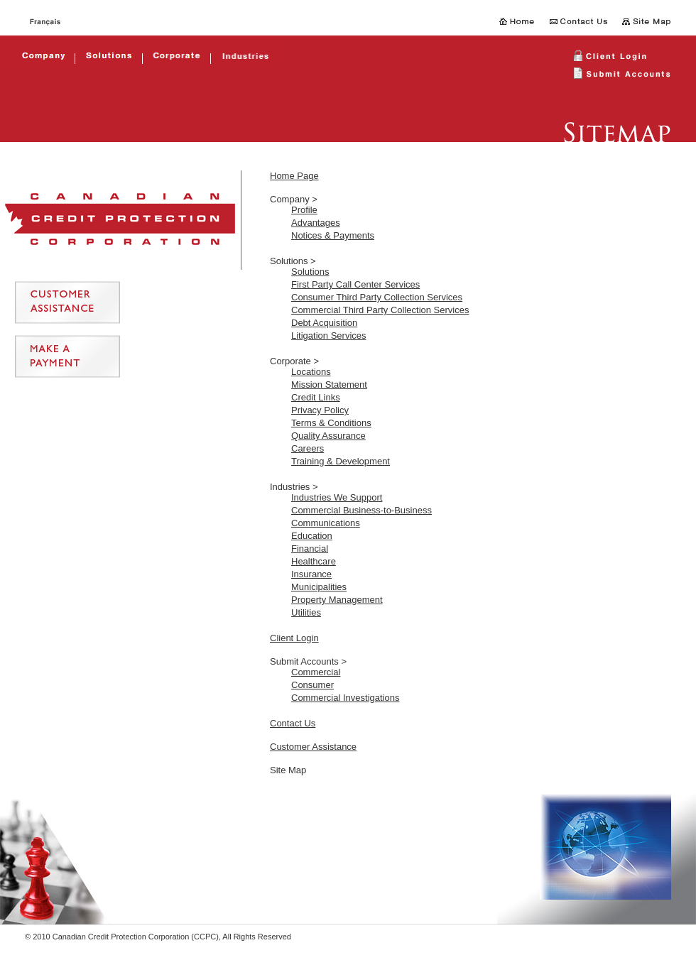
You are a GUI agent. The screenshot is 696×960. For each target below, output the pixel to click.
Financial (309, 548)
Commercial (315, 672)
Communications (325, 523)
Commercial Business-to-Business (361, 510)
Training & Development (340, 461)
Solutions (310, 271)
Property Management (337, 599)
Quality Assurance (328, 435)
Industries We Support (336, 497)
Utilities (306, 612)
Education (311, 535)
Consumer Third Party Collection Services (376, 297)
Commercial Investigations (345, 697)
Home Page (294, 175)
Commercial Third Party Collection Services (380, 310)
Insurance (311, 574)
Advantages (315, 222)
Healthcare (313, 561)
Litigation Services (328, 335)
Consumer (312, 685)
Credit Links (315, 397)
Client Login (294, 638)
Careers (307, 448)
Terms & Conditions (331, 423)
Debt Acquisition (324, 322)
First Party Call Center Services (355, 284)
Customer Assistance (313, 746)
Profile (304, 209)
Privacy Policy (320, 410)
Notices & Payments (332, 235)
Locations (311, 371)
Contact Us (292, 723)
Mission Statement (329, 384)
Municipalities (319, 587)
